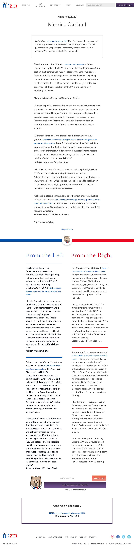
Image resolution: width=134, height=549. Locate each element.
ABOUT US (26, 5)
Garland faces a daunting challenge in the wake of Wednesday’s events (43, 291)
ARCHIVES (80, 5)
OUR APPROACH (40, 5)
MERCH (68, 5)
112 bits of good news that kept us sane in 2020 (67, 513)
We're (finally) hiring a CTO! (57, 41)
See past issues (67, 229)
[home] (10, 6)
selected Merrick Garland (74, 64)
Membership (55, 5)
